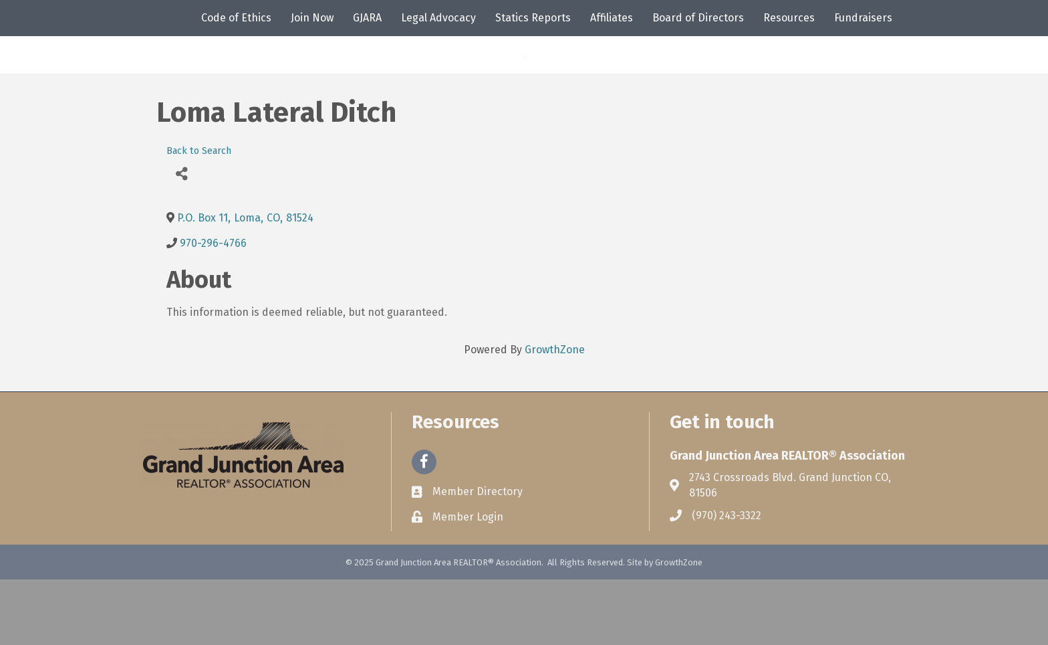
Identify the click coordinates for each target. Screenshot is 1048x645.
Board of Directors (698, 17)
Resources (789, 17)
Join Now (312, 17)
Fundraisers (863, 17)
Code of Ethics (236, 17)
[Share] (181, 239)
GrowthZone (555, 415)
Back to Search (198, 216)
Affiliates (611, 17)
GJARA (367, 17)
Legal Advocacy (438, 17)
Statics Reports (533, 17)
